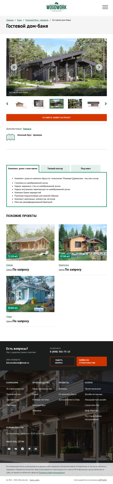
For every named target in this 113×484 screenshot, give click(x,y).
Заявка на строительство (87, 361)
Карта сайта (34, 480)
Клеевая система (40, 399)
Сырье (35, 394)
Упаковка (36, 410)
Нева (9, 316)
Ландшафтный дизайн (95, 399)
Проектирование (93, 388)
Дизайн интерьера (93, 394)
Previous (13, 67)
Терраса (27, 128)
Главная (10, 20)
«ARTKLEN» (102, 480)
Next (99, 67)
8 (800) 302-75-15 (60, 351)
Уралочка (64, 265)
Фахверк (63, 388)
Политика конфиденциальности (52, 472)
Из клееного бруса (67, 394)
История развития (15, 388)
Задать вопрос (59, 361)
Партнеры (11, 405)
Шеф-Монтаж (91, 410)
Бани (19, 20)
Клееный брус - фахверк (36, 20)
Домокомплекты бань (69, 399)
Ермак (9, 265)
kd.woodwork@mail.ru (17, 362)
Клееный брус (39, 405)
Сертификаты (12, 399)
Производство (13, 394)
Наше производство (42, 388)
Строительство (92, 405)
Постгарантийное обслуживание (93, 418)
